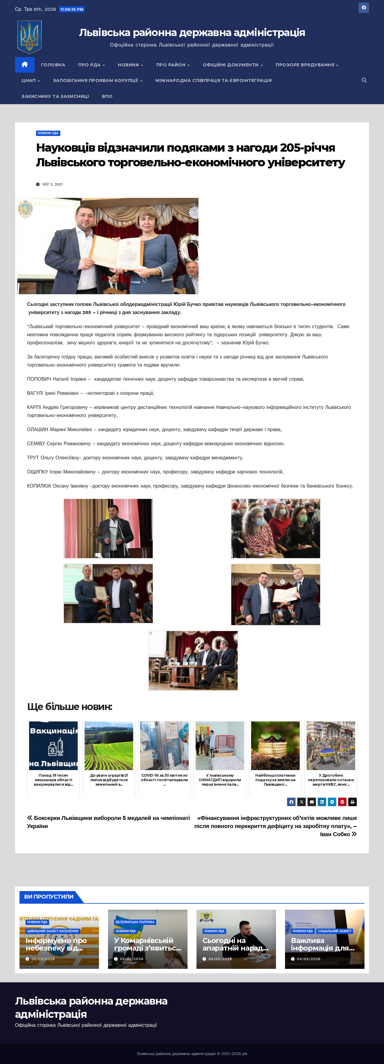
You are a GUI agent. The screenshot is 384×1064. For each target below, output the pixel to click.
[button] (364, 80)
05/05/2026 (43, 959)
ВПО (107, 96)
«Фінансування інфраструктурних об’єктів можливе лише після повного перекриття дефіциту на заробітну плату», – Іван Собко (275, 826)
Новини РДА (37, 922)
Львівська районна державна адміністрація (192, 32)
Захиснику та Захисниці (55, 96)
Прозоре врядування (306, 65)
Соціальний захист (334, 931)
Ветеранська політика (135, 922)
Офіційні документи (231, 65)
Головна (53, 65)
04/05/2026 (220, 959)
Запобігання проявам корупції (96, 80)
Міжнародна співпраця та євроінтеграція (213, 80)
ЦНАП (29, 80)
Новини (129, 65)
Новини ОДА (48, 133)
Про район (171, 65)
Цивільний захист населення (52, 931)
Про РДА (90, 65)
